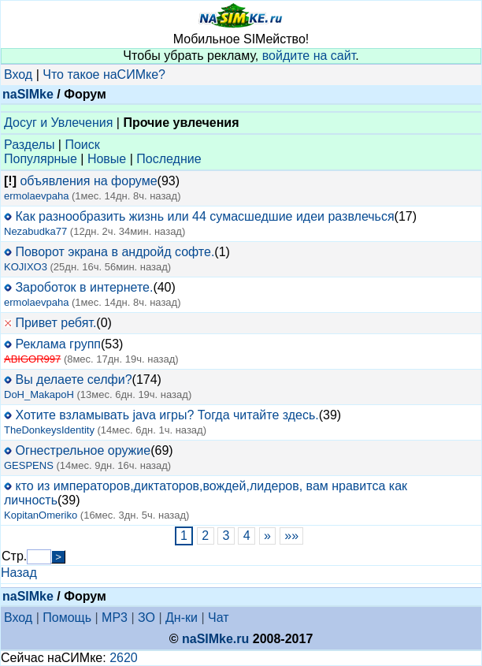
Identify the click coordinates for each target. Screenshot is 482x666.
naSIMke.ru (215, 639)
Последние (168, 159)
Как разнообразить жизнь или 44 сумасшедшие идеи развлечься (204, 216)
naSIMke (28, 94)
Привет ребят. (55, 322)
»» (291, 535)
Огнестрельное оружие (82, 450)
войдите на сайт (309, 55)
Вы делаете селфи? (73, 379)
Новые (106, 159)
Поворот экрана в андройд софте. (114, 252)
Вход (18, 74)
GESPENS (29, 465)
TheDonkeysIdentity (49, 430)
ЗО (146, 617)
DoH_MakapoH (39, 394)
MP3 (115, 617)
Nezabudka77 (35, 231)
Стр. (14, 556)
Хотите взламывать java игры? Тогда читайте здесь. (166, 415)
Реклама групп (58, 344)
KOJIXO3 (25, 267)
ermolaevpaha (36, 196)
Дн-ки (181, 617)
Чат (218, 617)
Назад (19, 572)
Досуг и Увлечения (58, 122)
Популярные (40, 159)
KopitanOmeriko (40, 515)
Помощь (67, 617)
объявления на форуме (88, 181)
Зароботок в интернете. (84, 287)
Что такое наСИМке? (104, 74)
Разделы (29, 144)
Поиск (82, 144)
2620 (123, 657)
